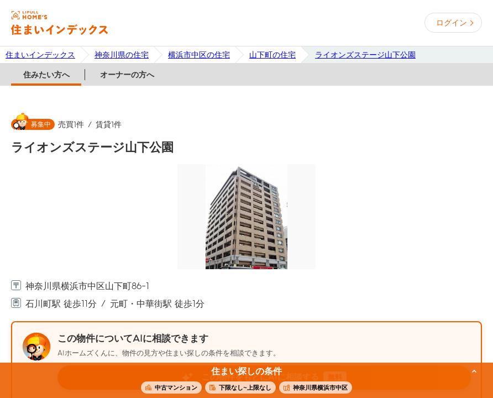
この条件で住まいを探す (240, 380)
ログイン (451, 22)
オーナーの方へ (127, 74)
